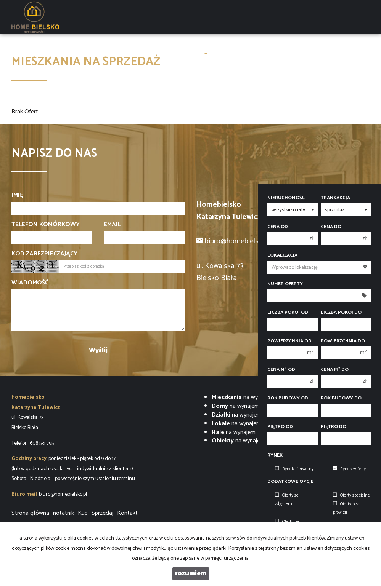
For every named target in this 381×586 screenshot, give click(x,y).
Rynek (275, 455)
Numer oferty (285, 284)
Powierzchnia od (289, 341)
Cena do (331, 227)
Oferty (160, 54)
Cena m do (335, 369)
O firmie (134, 54)
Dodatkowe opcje (290, 481)
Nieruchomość (286, 198)
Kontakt (316, 54)
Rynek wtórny (349, 469)
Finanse (290, 54)
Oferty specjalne (351, 495)
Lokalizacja (282, 255)
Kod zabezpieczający (44, 254)
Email (112, 224)
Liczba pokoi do (341, 312)
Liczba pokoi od (287, 312)
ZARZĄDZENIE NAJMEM (244, 54)
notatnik (63, 513)
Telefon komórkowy (45, 224)
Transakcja (335, 198)
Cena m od (281, 369)
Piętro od (280, 426)
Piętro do (333, 426)
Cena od (277, 227)
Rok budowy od (287, 398)
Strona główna (37, 54)
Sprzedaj (102, 513)
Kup (83, 513)
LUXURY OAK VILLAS (90, 54)
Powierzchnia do (343, 341)
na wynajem (242, 397)
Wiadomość (29, 283)
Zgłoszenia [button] (191, 54)
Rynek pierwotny (294, 469)
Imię (17, 195)
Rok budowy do (341, 398)
